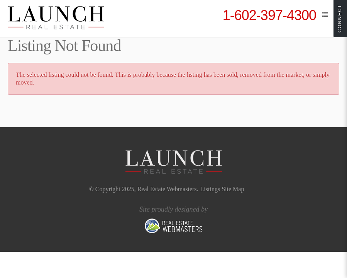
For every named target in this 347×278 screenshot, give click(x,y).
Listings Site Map (222, 189)
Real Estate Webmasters (167, 189)
